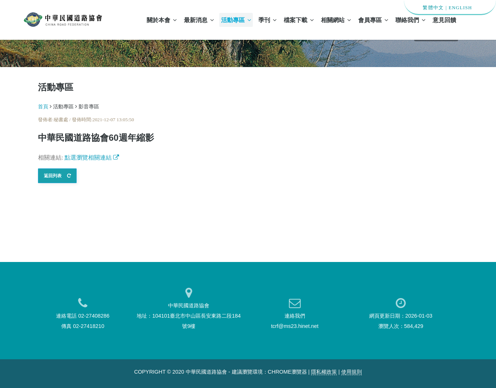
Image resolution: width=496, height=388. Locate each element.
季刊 (267, 20)
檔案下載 (299, 20)
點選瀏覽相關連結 (91, 157)
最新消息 (199, 20)
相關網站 (336, 20)
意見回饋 (444, 20)
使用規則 (351, 372)
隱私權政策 (324, 372)
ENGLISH (460, 7)
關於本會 (162, 20)
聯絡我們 (410, 20)
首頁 (43, 106)
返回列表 (57, 175)
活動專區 (236, 20)
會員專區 (373, 20)
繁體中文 (433, 7)
